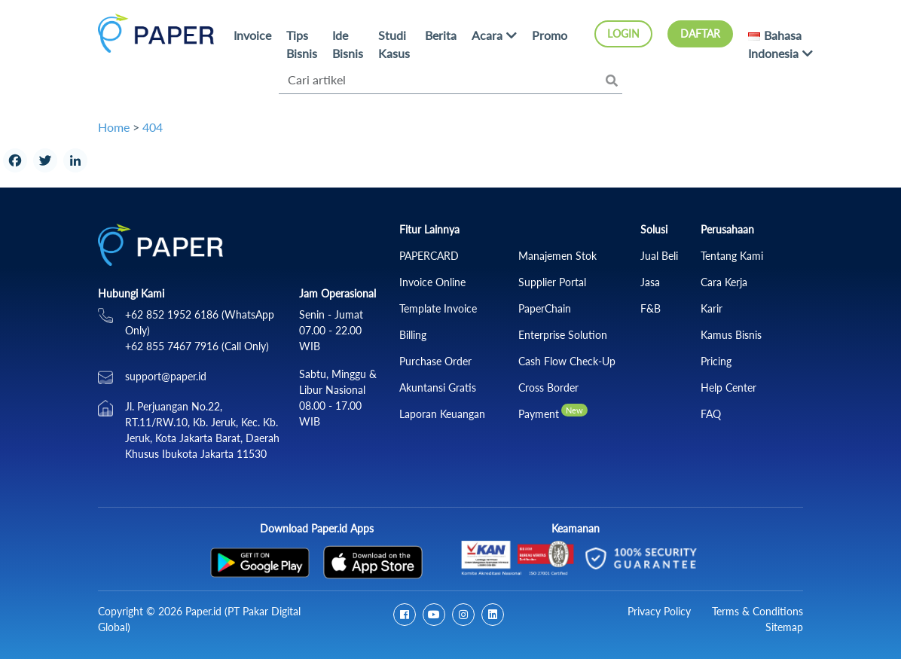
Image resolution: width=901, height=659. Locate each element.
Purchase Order (435, 361)
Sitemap (784, 627)
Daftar (700, 33)
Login (623, 33)
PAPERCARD (429, 255)
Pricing (716, 361)
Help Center (728, 387)
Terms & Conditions (757, 611)
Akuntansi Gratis (437, 387)
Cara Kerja (724, 282)
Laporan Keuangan (442, 413)
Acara (487, 35)
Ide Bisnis (347, 44)
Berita (441, 35)
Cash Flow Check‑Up (566, 361)
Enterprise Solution (562, 334)
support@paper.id (165, 376)
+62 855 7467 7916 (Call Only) (197, 346)
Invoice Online (432, 282)
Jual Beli (659, 255)
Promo (549, 35)
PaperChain (544, 308)
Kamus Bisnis (731, 334)
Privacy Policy (659, 611)
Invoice (252, 35)
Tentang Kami (732, 255)
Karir (711, 308)
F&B (650, 308)
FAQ (711, 413)
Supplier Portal (552, 282)
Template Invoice (438, 308)
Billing (412, 334)
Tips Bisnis (301, 44)
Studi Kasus (394, 44)
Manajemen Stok (557, 255)
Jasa (650, 282)
